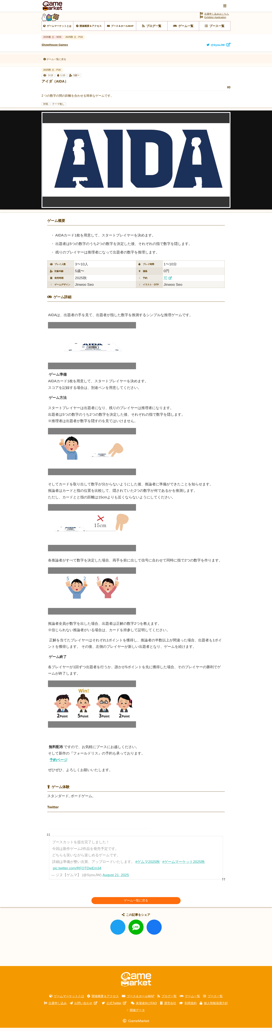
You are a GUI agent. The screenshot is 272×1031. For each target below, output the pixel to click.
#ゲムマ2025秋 (147, 865)
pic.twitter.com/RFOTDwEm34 (77, 871)
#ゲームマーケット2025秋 (183, 865)
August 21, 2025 (116, 878)
